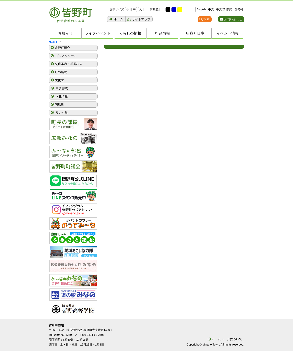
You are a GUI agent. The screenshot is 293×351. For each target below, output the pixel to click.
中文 (211, 9)
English (201, 9)
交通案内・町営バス (68, 64)
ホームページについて (227, 339)
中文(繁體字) (224, 9)
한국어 (238, 9)
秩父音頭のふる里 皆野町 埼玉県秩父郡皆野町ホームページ (71, 15)
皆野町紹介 (62, 47)
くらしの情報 (130, 33)
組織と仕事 (195, 33)
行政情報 (162, 33)
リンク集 (61, 112)
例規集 (59, 104)
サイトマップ (140, 19)
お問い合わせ (233, 19)
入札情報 (61, 96)
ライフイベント (97, 33)
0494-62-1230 (63, 334)
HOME (53, 41)
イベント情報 (228, 33)
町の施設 (61, 72)
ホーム (118, 19)
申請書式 (61, 88)
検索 (206, 19)
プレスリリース (66, 55)
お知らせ (65, 33)
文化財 (59, 80)
